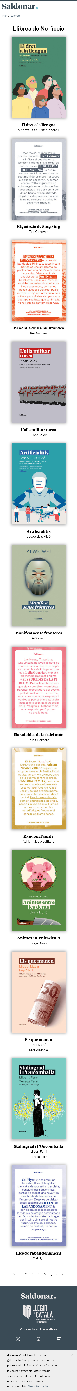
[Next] (63, 1274)
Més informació (38, 1386)
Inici (4, 15)
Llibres (15, 15)
